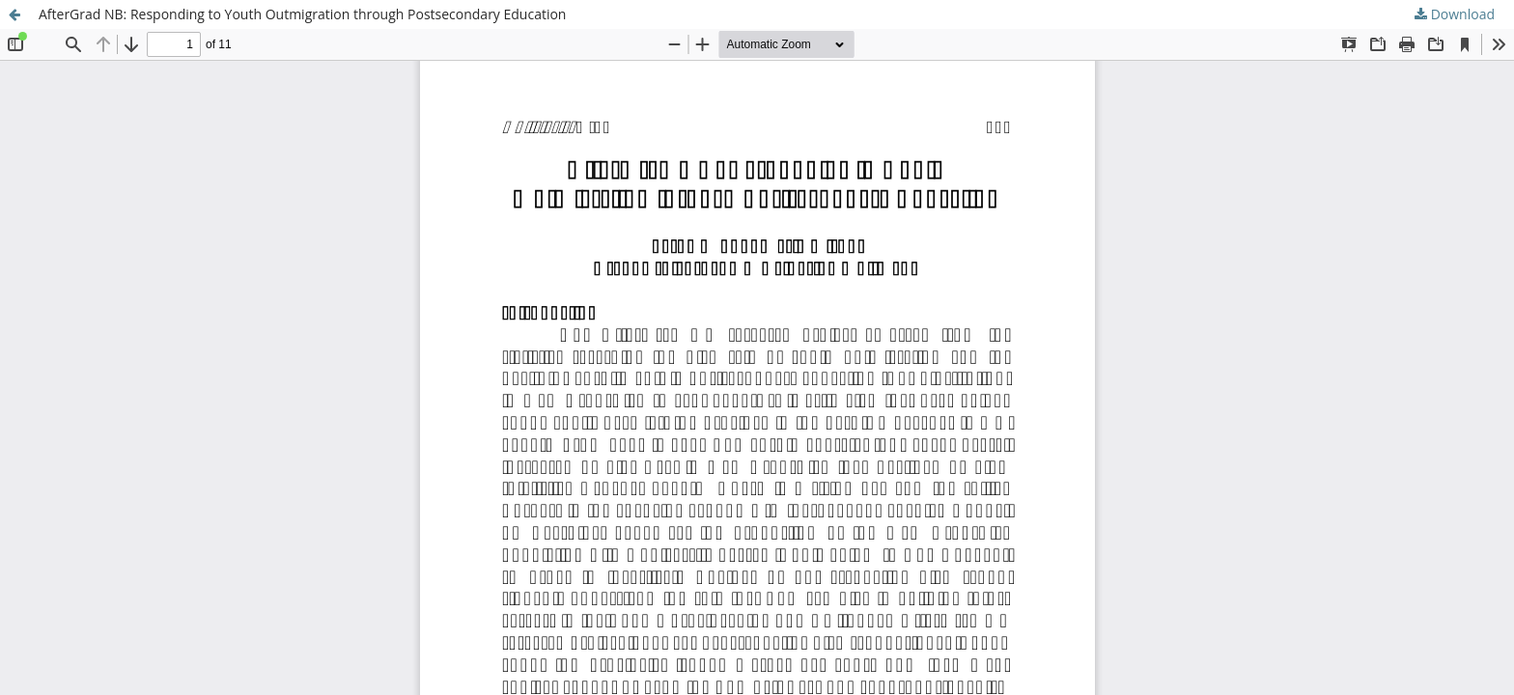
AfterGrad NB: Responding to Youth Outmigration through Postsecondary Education (302, 14)
